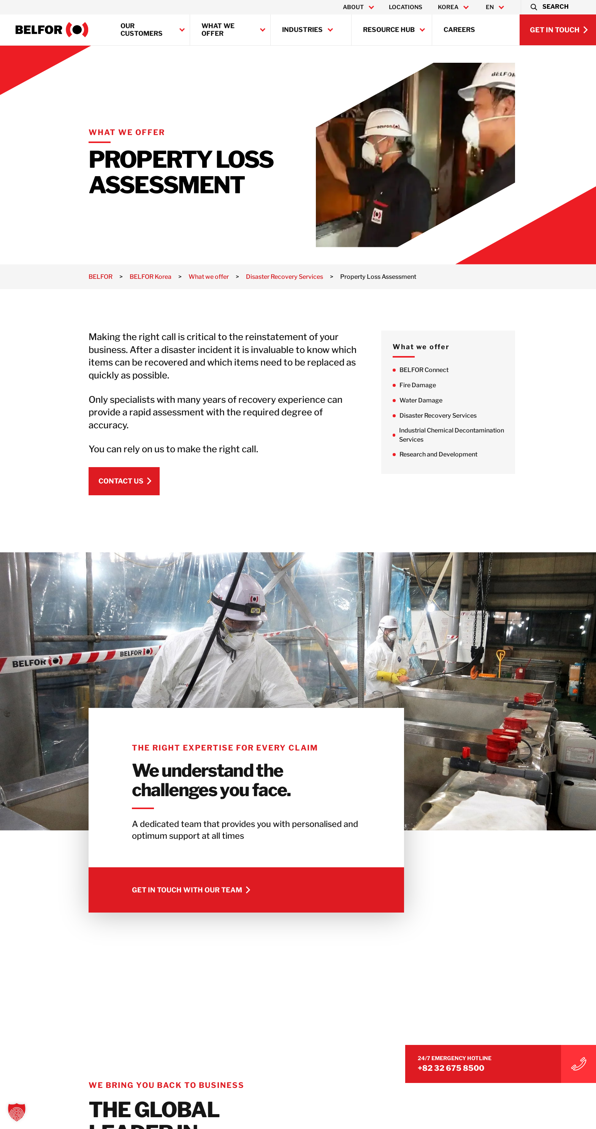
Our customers (141, 29)
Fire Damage (451, 385)
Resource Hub (389, 29)
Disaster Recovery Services (471, 415)
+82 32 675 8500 (496, 1062)
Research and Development (472, 454)
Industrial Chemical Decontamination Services (485, 435)
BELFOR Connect (457, 370)
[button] (549, 7)
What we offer (218, 29)
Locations (405, 7)
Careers (459, 29)
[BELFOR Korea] (52, 29)
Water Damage (454, 400)
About (353, 7)
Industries (302, 29)
